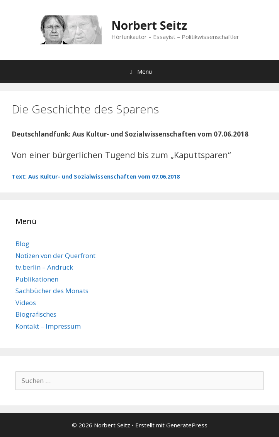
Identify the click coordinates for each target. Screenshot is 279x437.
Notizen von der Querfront (55, 255)
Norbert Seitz (149, 25)
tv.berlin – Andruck (44, 267)
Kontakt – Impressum (48, 326)
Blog (22, 243)
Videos (25, 302)
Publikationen (36, 279)
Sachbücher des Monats (51, 290)
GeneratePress (187, 425)
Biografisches (35, 314)
